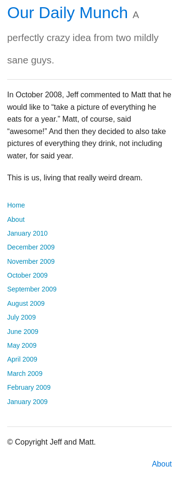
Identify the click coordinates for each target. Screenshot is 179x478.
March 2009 (24, 373)
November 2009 (31, 261)
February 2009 (29, 387)
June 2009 (22, 331)
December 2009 (31, 247)
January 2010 (27, 233)
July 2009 (21, 317)
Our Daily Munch (67, 12)
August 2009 (26, 303)
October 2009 (27, 275)
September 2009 (32, 289)
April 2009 (22, 359)
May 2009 (21, 345)
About (16, 219)
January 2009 (27, 401)
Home (16, 205)
